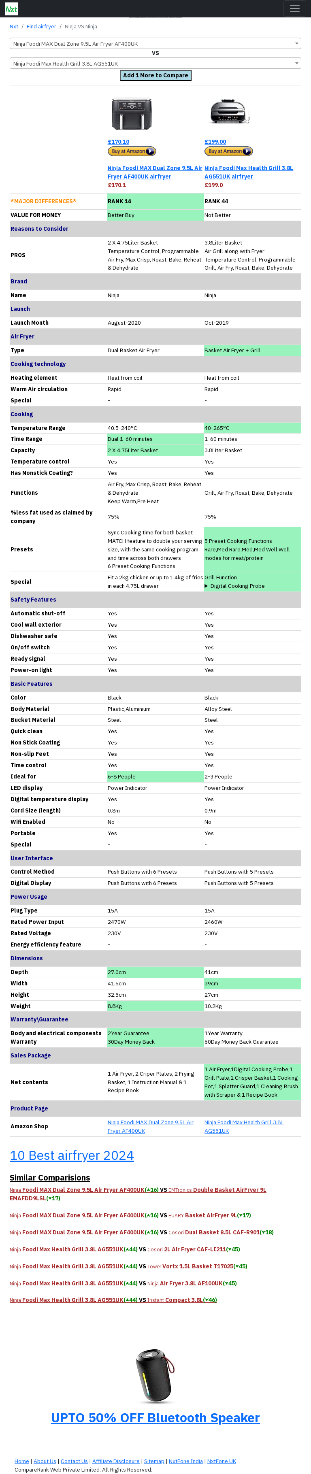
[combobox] (155, 43)
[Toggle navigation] (294, 8)
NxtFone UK (221, 1461)
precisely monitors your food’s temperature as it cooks (252, 586)
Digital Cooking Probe (238, 585)
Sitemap (154, 1461)
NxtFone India (186, 1461)
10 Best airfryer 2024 (72, 1154)
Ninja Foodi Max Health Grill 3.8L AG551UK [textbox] (65, 63)
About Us (45, 1461)
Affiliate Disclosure (116, 1461)
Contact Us (74, 1461)
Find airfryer (41, 26)
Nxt (14, 26)
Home (22, 1461)
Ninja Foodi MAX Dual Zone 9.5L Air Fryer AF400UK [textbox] (75, 43)
